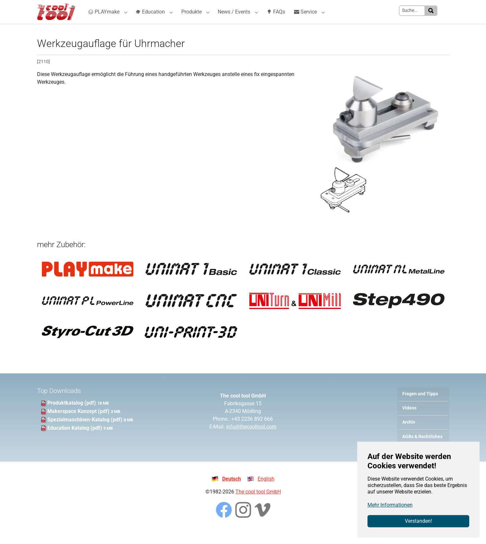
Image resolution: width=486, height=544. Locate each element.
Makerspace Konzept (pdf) (79, 423)
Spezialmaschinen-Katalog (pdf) (85, 431)
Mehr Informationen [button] (390, 505)
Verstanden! (418, 521)
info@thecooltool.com (251, 438)
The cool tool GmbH (258, 503)
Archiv (408, 433)
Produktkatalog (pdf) (72, 414)
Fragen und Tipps (420, 405)
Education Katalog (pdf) (75, 439)
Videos (409, 419)
